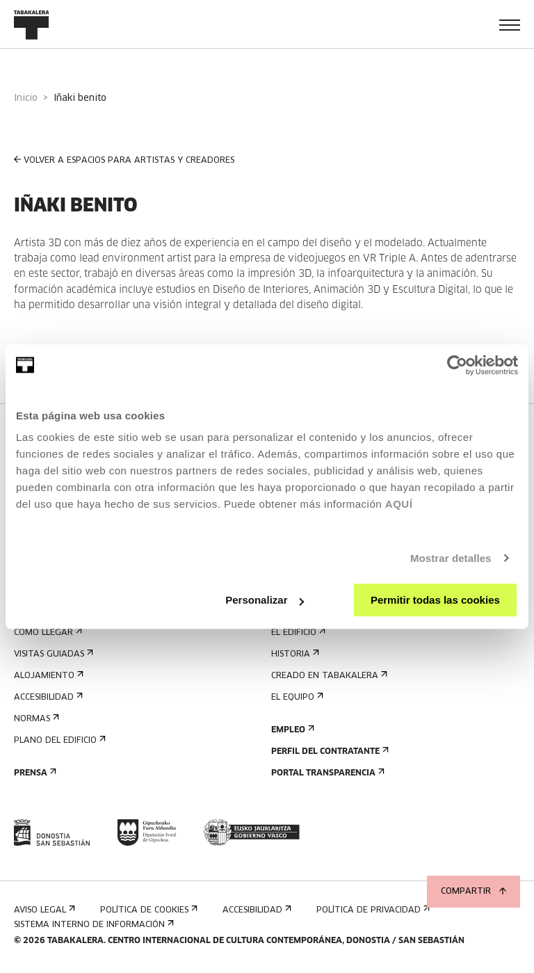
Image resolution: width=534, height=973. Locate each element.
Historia (293, 654)
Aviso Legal (43, 910)
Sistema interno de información (92, 924)
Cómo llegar (46, 632)
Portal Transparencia (326, 773)
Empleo (291, 729)
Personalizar (264, 600)
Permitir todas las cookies (435, 600)
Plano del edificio (58, 740)
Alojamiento (47, 675)
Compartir (473, 891)
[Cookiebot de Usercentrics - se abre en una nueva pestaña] (457, 365)
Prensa (34, 773)
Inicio (26, 98)
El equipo (296, 697)
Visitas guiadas (52, 654)
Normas (35, 718)
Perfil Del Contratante (328, 751)
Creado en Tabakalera (328, 675)
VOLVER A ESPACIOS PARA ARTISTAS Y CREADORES (124, 160)
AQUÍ (399, 504)
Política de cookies (147, 910)
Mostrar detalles (451, 558)
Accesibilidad (47, 697)
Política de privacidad (371, 910)
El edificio (297, 632)
